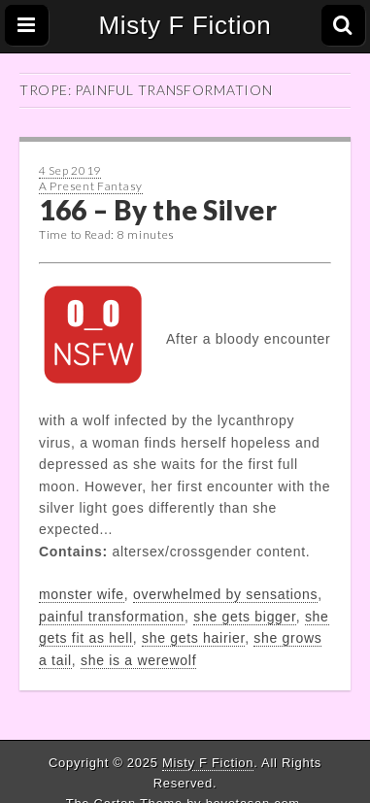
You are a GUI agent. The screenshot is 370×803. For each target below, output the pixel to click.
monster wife (81, 594)
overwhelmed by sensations (225, 594)
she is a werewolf (138, 660)
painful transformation (112, 616)
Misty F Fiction (184, 25)
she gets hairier (193, 638)
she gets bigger (244, 616)
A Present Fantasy (91, 186)
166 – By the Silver (158, 209)
